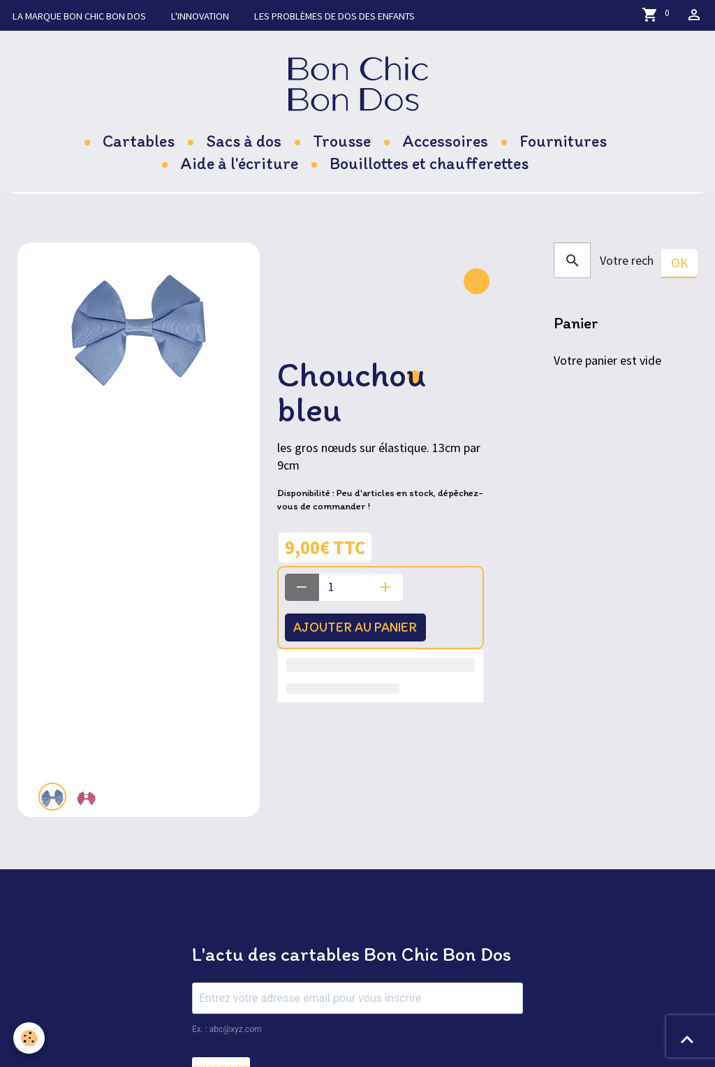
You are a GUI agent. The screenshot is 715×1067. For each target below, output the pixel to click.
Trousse (342, 141)
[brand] (358, 83)
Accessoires (445, 141)
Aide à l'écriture (239, 163)
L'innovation (200, 16)
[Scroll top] (687, 1039)
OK (679, 262)
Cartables (139, 141)
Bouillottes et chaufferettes (429, 163)
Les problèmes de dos (334, 16)
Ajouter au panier (358, 627)
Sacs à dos (243, 141)
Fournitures (563, 141)
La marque (79, 16)
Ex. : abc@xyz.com (227, 1029)
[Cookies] (29, 1038)
